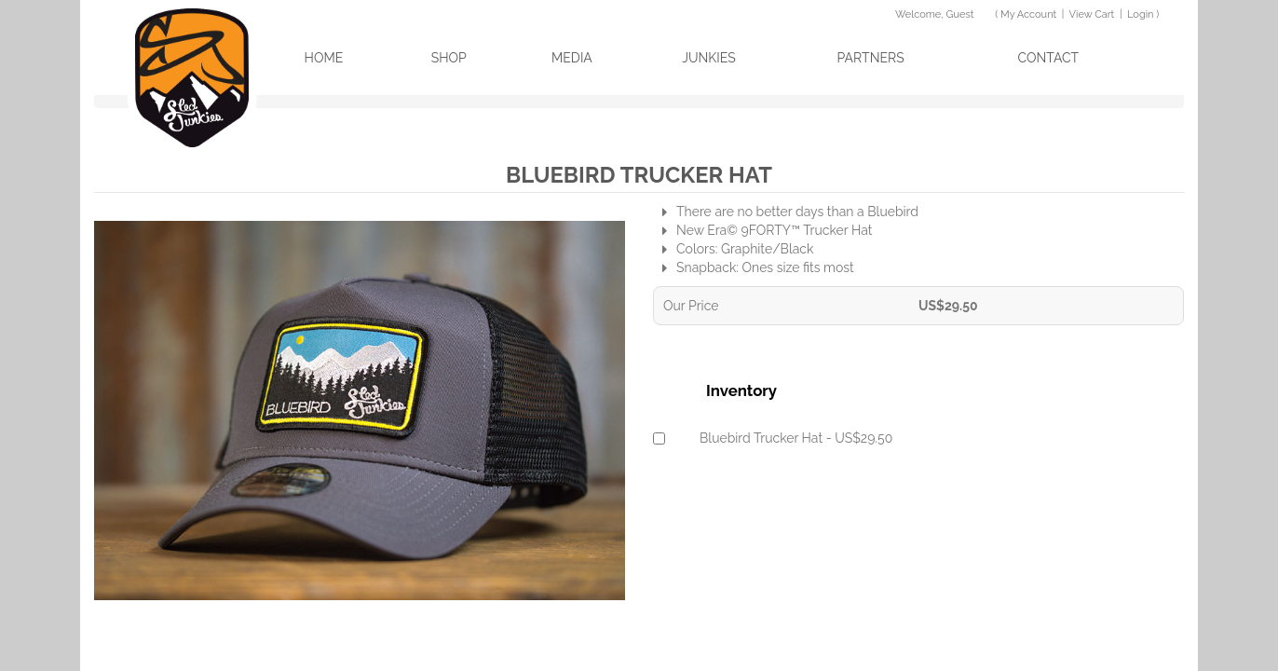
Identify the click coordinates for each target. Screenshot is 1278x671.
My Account (1028, 14)
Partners (870, 57)
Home (324, 57)
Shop (449, 57)
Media (571, 57)
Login (1140, 14)
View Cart (1092, 14)
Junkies (709, 57)
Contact (1049, 57)
